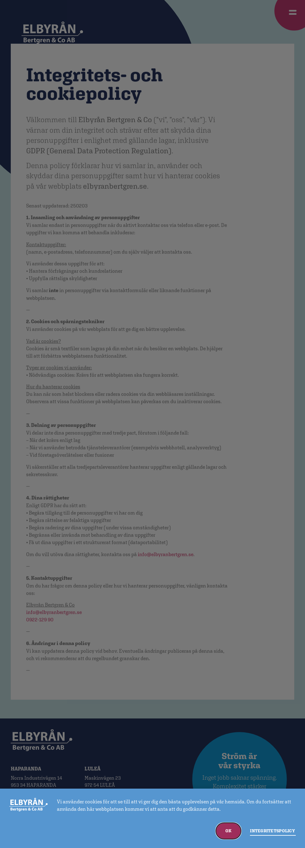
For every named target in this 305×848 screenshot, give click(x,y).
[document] (152, 424)
